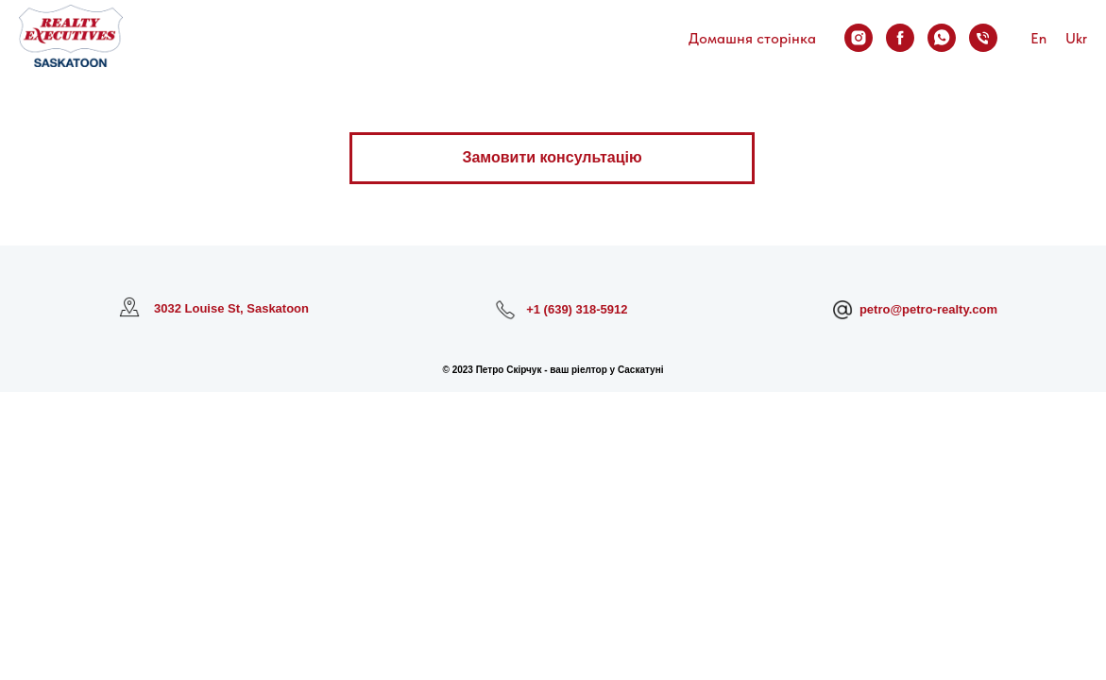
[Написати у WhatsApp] (941, 38)
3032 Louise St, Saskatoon (231, 308)
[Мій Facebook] (900, 38)
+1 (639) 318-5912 (576, 309)
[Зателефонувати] (983, 38)
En (1038, 38)
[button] (552, 158)
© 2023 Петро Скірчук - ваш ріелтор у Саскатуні (553, 370)
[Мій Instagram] (858, 38)
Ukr (1076, 38)
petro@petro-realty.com (928, 309)
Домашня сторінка (752, 38)
